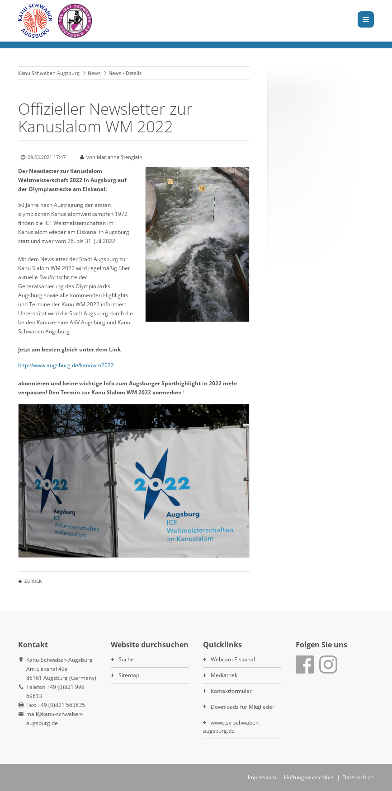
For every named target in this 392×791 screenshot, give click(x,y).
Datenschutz (358, 777)
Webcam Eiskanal (233, 659)
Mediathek (224, 675)
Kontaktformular (231, 691)
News (94, 73)
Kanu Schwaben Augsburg (49, 73)
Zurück (33, 581)
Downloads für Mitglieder (242, 707)
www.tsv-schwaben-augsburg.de (231, 727)
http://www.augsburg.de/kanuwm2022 (66, 365)
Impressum (262, 777)
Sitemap (128, 675)
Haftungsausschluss (309, 777)
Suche (126, 659)
